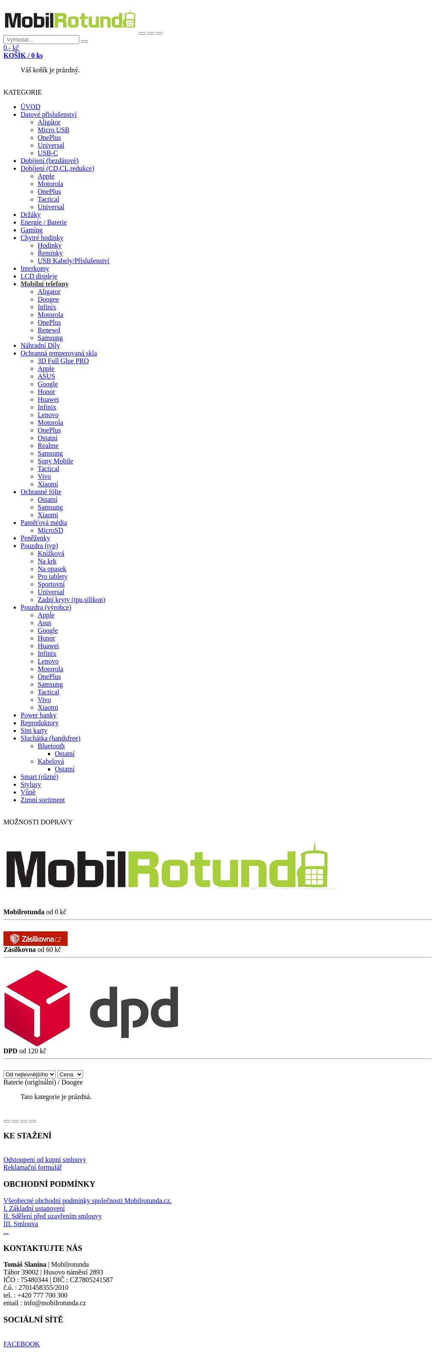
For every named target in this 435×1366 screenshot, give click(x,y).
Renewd (49, 330)
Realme (48, 445)
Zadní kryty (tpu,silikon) (71, 599)
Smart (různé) (39, 776)
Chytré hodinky (42, 237)
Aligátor (49, 122)
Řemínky (50, 253)
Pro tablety (53, 576)
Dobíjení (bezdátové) (50, 160)
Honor (46, 391)
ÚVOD (30, 106)
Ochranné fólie (41, 491)
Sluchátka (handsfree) (50, 738)
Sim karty (34, 730)
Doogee (48, 299)
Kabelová (51, 761)
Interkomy (35, 268)
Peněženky (35, 538)
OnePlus (49, 137)
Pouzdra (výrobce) (46, 607)
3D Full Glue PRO (63, 360)
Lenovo (48, 414)
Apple (46, 176)
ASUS (46, 376)
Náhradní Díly (40, 345)
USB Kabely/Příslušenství (74, 260)
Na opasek (52, 568)
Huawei (48, 399)
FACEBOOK (21, 1344)
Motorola (50, 183)
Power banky (39, 715)
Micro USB (53, 129)
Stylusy (31, 784)
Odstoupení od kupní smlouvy (44, 1159)
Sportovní (51, 584)
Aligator (49, 291)
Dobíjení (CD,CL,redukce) (57, 168)
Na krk (47, 561)
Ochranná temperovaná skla (59, 353)
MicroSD (50, 530)
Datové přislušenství (49, 114)
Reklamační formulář (32, 1167)
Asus (44, 622)
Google (48, 384)
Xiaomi (48, 484)
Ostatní (47, 438)
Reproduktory (40, 722)
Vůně (28, 792)
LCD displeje (39, 276)
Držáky (31, 214)
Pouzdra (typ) (39, 545)
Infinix (47, 307)
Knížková (51, 553)
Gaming (32, 230)
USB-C (48, 153)
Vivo (44, 476)
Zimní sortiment (43, 799)
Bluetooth (51, 746)
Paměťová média (44, 522)
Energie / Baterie (44, 222)
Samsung (50, 337)
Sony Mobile (55, 461)
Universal (51, 145)
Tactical (48, 199)
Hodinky (50, 245)
